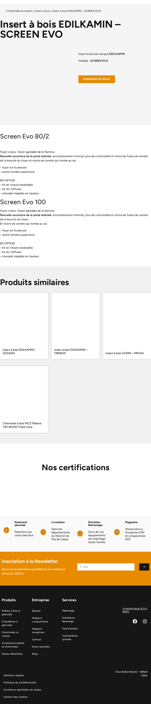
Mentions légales (14, 675)
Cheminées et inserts (19, 11)
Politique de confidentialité (20, 682)
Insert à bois (42, 11)
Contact (36, 639)
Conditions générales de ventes (22, 689)
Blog (35, 653)
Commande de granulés (70, 637)
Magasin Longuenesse (40, 619)
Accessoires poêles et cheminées (13, 645)
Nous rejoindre (41, 646)
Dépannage (68, 610)
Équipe (36, 610)
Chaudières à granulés (10, 623)
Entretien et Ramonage (68, 619)
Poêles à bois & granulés (11, 612)
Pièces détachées (12, 653)
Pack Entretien (70, 628)
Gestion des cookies (16, 696)
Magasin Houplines (38, 630)
